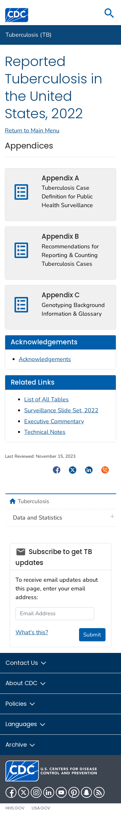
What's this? (31, 632)
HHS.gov (15, 808)
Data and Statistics (37, 518)
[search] (109, 13)
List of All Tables (46, 399)
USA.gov (41, 808)
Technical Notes (45, 432)
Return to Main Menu (32, 130)
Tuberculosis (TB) (28, 35)
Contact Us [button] (26, 663)
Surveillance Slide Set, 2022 (61, 410)
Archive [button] (20, 745)
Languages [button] (25, 724)
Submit (92, 634)
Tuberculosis (33, 501)
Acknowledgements (45, 359)
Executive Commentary (54, 421)
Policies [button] (20, 704)
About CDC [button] (25, 683)
